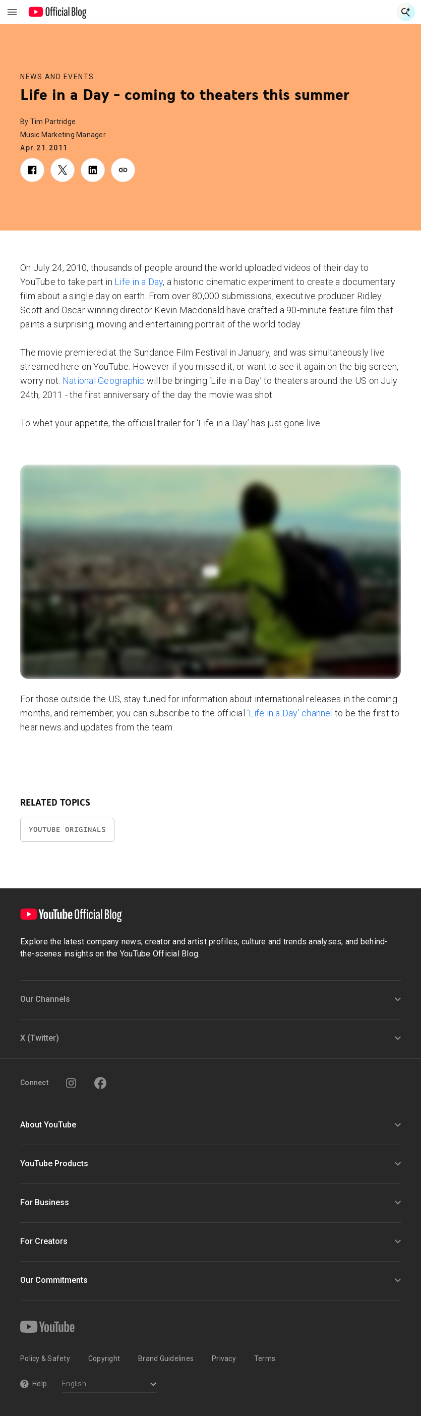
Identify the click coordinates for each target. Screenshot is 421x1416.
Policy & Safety (45, 1358)
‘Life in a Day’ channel (290, 713)
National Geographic (104, 380)
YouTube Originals (67, 829)
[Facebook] (100, 1083)
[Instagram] (71, 1083)
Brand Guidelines (166, 1358)
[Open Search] (406, 12)
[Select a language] (109, 1385)
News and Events (57, 77)
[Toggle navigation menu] (12, 12)
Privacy (224, 1358)
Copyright (104, 1358)
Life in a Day (138, 281)
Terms (264, 1358)
